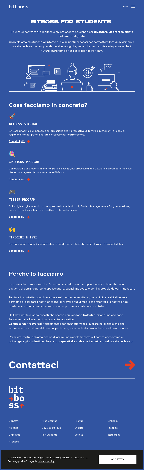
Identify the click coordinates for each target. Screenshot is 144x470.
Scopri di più (19, 141)
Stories (79, 427)
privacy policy (46, 461)
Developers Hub (51, 427)
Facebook (113, 427)
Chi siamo (14, 434)
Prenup (79, 420)
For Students (49, 434)
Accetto (117, 459)
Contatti (14, 420)
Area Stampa (49, 420)
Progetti (14, 441)
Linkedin (112, 420)
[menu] (129, 6)
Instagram (113, 434)
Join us (79, 434)
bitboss (19, 6)
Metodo (13, 427)
